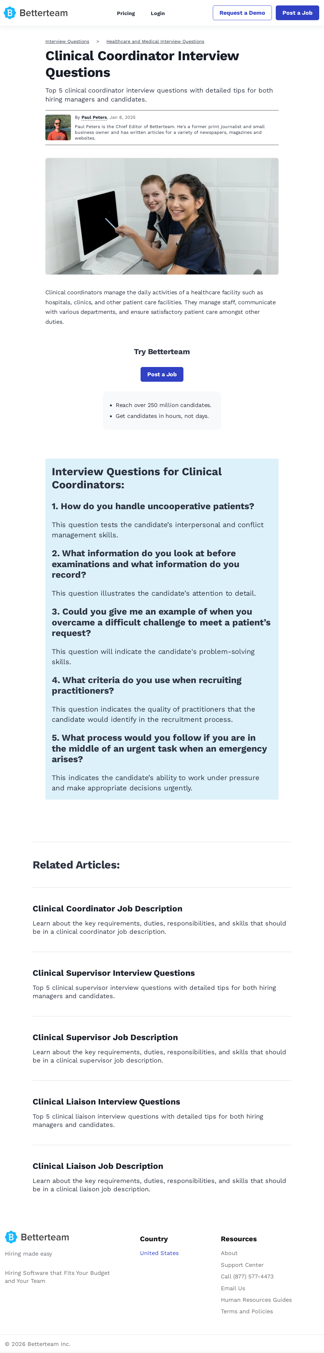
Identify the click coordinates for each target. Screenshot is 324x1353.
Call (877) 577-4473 (247, 1276)
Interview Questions (67, 41)
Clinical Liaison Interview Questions (106, 1101)
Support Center (242, 1264)
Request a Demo (242, 12)
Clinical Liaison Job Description (98, 1166)
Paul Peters (94, 117)
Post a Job (297, 12)
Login (158, 13)
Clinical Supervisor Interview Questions (114, 973)
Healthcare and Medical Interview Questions (155, 41)
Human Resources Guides (256, 1299)
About (229, 1253)
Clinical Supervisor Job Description (105, 1037)
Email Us (233, 1288)
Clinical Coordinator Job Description (107, 908)
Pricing (126, 13)
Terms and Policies (247, 1311)
